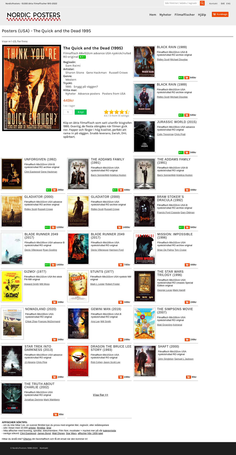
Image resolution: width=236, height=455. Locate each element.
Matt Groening (164, 324)
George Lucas (164, 290)
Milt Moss (45, 284)
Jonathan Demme (33, 399)
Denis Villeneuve (33, 250)
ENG (228, 3)
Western (70, 79)
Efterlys (27, 438)
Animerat (177, 324)
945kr (191, 227)
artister (32, 427)
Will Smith (105, 321)
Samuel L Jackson (183, 358)
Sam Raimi (73, 65)
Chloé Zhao (31, 321)
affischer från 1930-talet (90, 433)
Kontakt (213, 3)
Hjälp (202, 14)
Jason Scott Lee (111, 362)
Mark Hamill (179, 290)
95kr (191, 377)
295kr (58, 189)
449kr (124, 189)
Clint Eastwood (32, 171)
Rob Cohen (97, 362)
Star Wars (71, 433)
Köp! (81, 112)
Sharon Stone (74, 72)
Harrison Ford (116, 250)
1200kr (57, 227)
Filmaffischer (185, 14)
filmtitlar (41, 427)
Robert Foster (112, 284)
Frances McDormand (49, 321)
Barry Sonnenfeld (100, 175)
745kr (124, 264)
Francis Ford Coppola (168, 212)
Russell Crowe (118, 72)
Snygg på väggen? (86, 86)
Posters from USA (113, 93)
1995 (68, 86)
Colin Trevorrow (165, 134)
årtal (48, 427)
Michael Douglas (179, 59)
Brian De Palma (165, 250)
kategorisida (109, 430)
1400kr (123, 227)
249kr (191, 302)
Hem (152, 14)
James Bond (44, 433)
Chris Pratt (179, 134)
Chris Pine (41, 362)
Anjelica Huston (118, 175)
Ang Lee (95, 321)
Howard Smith (31, 284)
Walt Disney (58, 433)
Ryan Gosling (50, 250)
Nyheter (165, 14)
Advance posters (89, 93)
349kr (190, 152)
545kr (190, 115)
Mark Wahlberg (52, 399)
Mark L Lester (97, 284)
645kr (190, 77)
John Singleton (166, 358)
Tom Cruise (180, 250)
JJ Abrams (30, 362)
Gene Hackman (96, 72)
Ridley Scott (163, 59)
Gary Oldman (188, 212)
